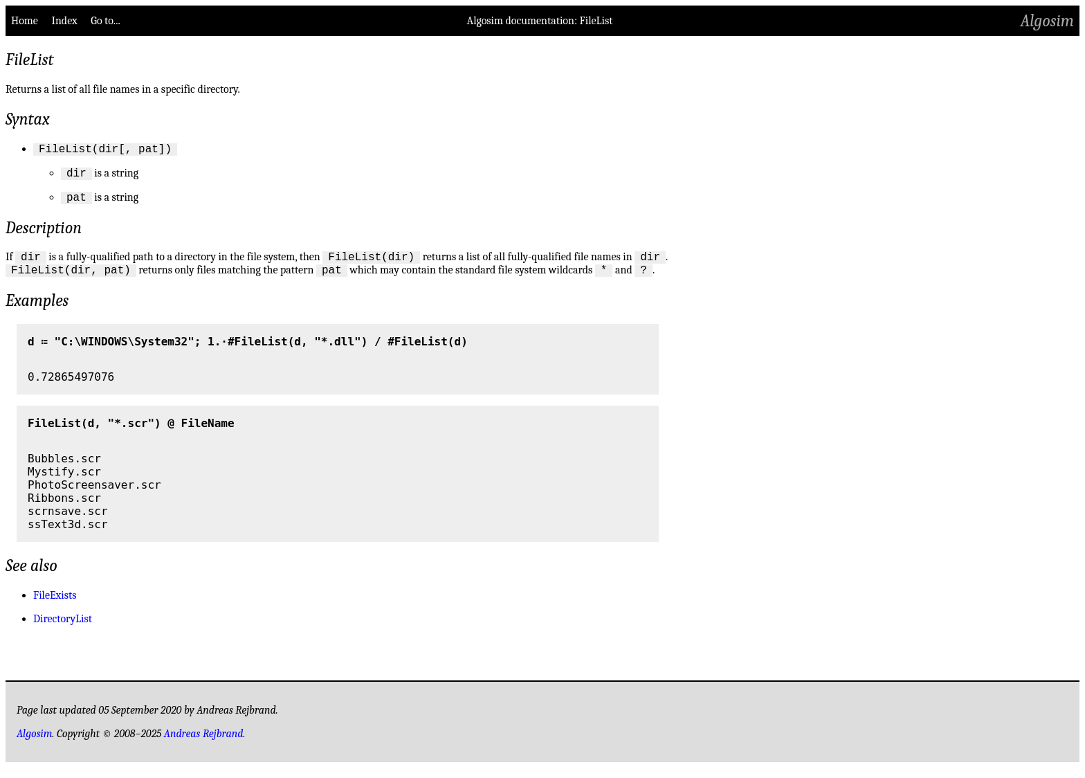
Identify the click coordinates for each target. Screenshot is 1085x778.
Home (24, 21)
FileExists (55, 605)
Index (64, 21)
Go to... (105, 21)
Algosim (1047, 20)
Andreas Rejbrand (204, 744)
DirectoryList (62, 629)
